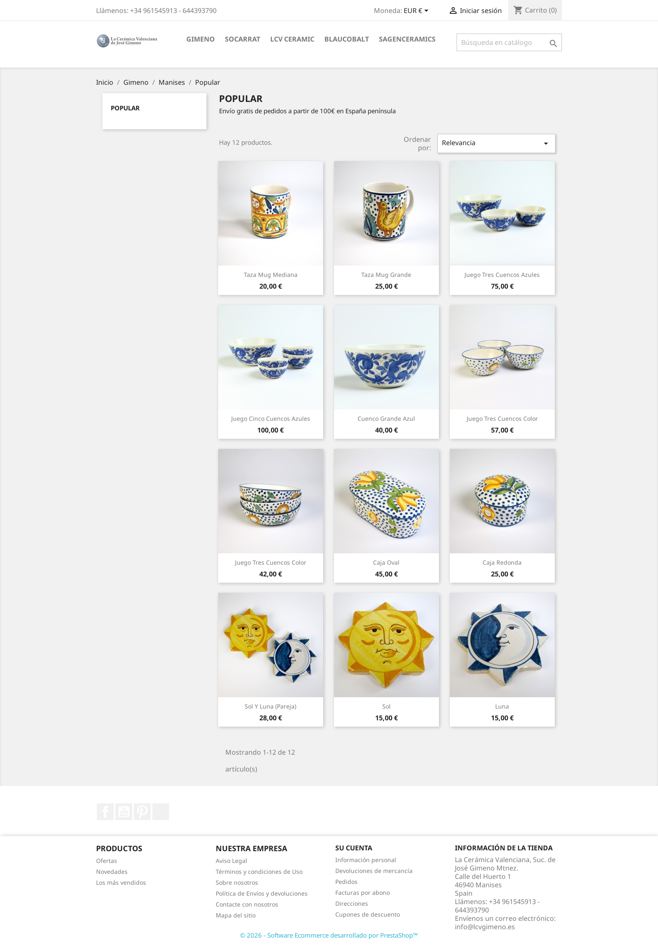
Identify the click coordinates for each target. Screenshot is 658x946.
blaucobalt (346, 39)
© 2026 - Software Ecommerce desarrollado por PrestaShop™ (329, 935)
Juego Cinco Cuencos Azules (270, 418)
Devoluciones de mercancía (374, 871)
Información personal (365, 860)
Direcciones (351, 903)
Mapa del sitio (236, 915)
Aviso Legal (231, 861)
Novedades (112, 872)
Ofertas (106, 861)
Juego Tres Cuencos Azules (502, 275)
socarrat (242, 39)
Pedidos (346, 882)
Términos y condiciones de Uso (259, 872)
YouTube (123, 811)
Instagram (160, 811)
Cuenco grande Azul (386, 418)
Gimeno (200, 39)
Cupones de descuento (367, 914)
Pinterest (142, 811)
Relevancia (496, 143)
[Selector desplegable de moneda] (417, 11)
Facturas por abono (362, 892)
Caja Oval (386, 562)
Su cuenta (353, 847)
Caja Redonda (502, 562)
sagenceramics (407, 39)
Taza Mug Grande (386, 275)
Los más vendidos (121, 882)
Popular (125, 108)
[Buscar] (509, 42)
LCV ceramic (292, 39)
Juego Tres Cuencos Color (502, 418)
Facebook (105, 811)
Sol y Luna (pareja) (270, 706)
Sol (386, 706)
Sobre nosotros (237, 882)
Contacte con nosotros (247, 904)
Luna (502, 706)
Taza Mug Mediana (271, 275)
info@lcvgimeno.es (485, 926)
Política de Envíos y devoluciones (262, 893)
